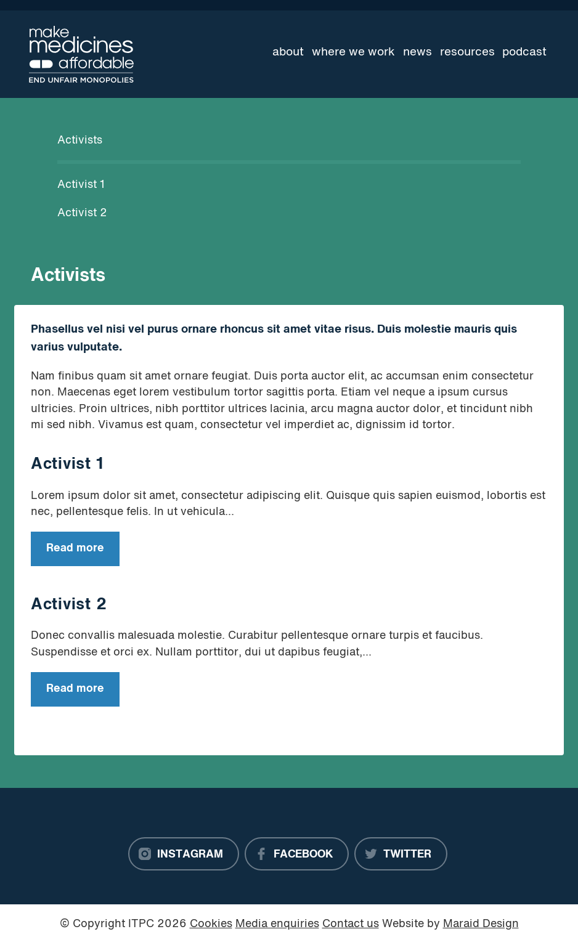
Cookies (211, 924)
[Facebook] (297, 853)
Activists (79, 141)
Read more (67, 553)
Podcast (524, 52)
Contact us (350, 924)
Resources (467, 52)
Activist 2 (82, 213)
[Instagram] (183, 853)
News (417, 52)
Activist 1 (81, 185)
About (288, 52)
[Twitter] (400, 853)
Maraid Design (481, 924)
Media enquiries (277, 924)
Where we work (353, 52)
